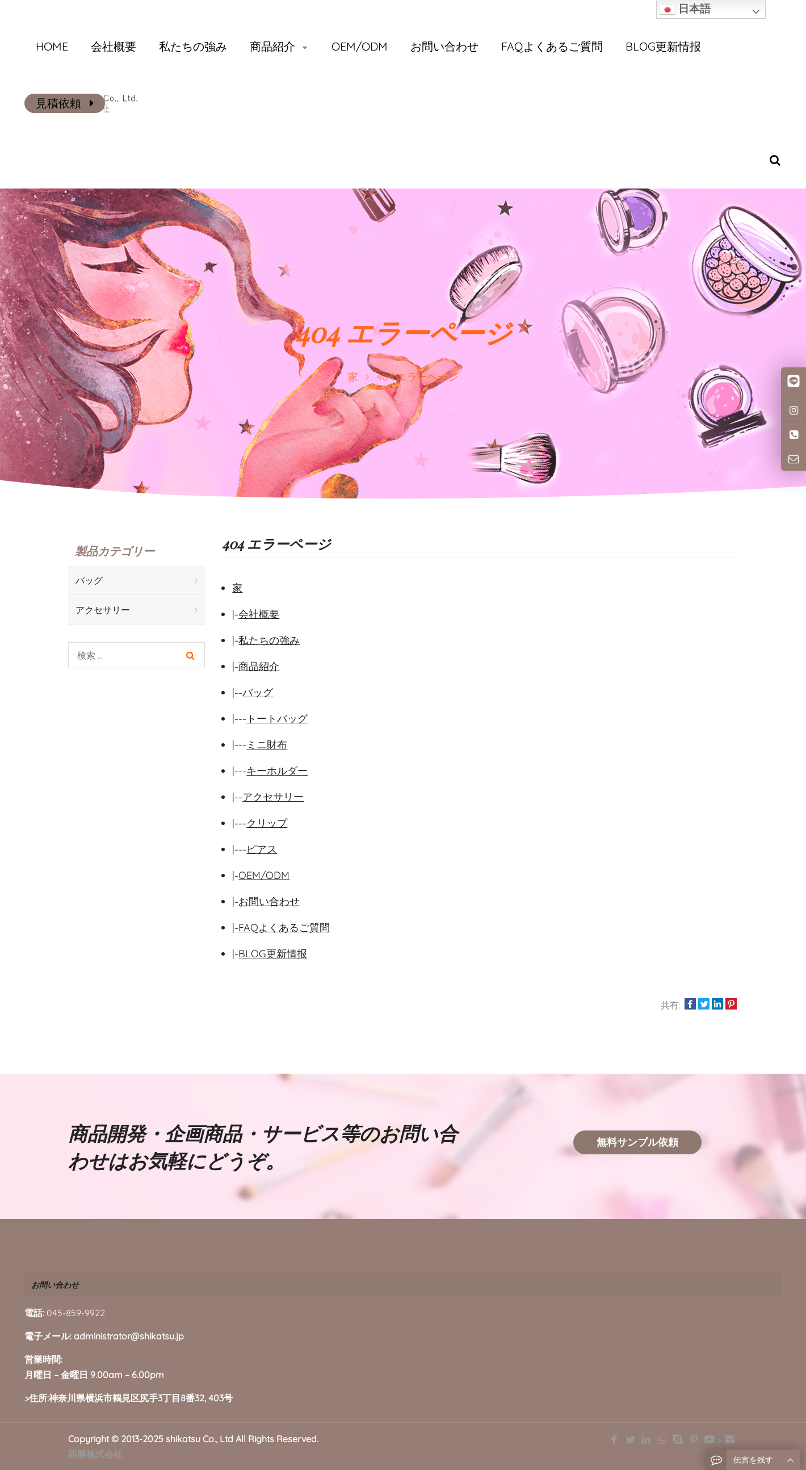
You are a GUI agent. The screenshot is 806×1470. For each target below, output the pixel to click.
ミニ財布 (266, 744)
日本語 (685, 9)
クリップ (266, 823)
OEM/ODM (263, 875)
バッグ (257, 692)
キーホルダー (277, 770)
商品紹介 (258, 666)
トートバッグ (277, 718)
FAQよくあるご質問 (284, 927)
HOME (52, 46)
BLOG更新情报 (272, 953)
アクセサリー (273, 796)
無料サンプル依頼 (637, 1142)
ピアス (261, 849)
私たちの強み (269, 640)
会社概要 (258, 614)
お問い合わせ (269, 901)
